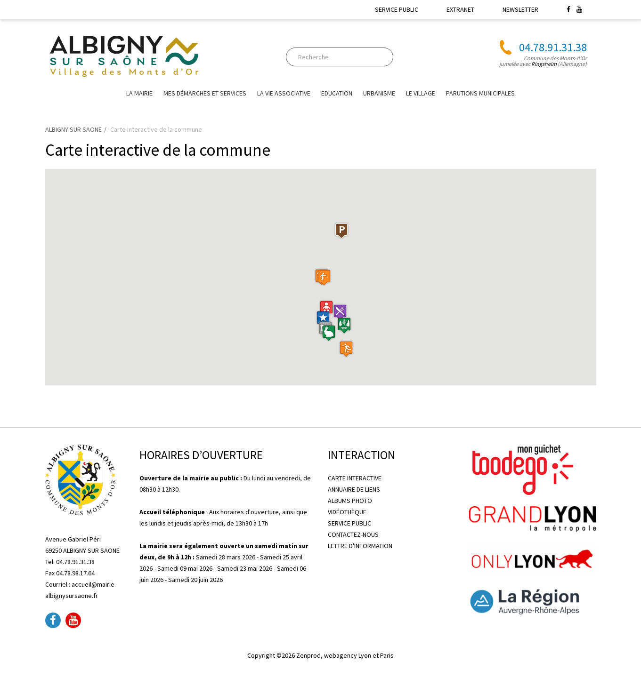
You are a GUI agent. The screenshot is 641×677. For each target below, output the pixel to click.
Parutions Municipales (480, 93)
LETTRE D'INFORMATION (360, 546)
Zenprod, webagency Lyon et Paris (345, 655)
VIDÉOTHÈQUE (347, 512)
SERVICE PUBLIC (396, 9)
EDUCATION (336, 93)
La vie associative (283, 93)
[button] (326, 308)
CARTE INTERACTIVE (354, 478)
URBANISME (379, 93)
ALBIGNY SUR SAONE (73, 129)
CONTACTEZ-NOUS (353, 534)
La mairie (139, 93)
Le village (420, 93)
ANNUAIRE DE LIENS (354, 489)
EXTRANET (460, 9)
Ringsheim (544, 63)
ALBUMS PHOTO (350, 500)
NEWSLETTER (520, 9)
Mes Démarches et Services (204, 93)
